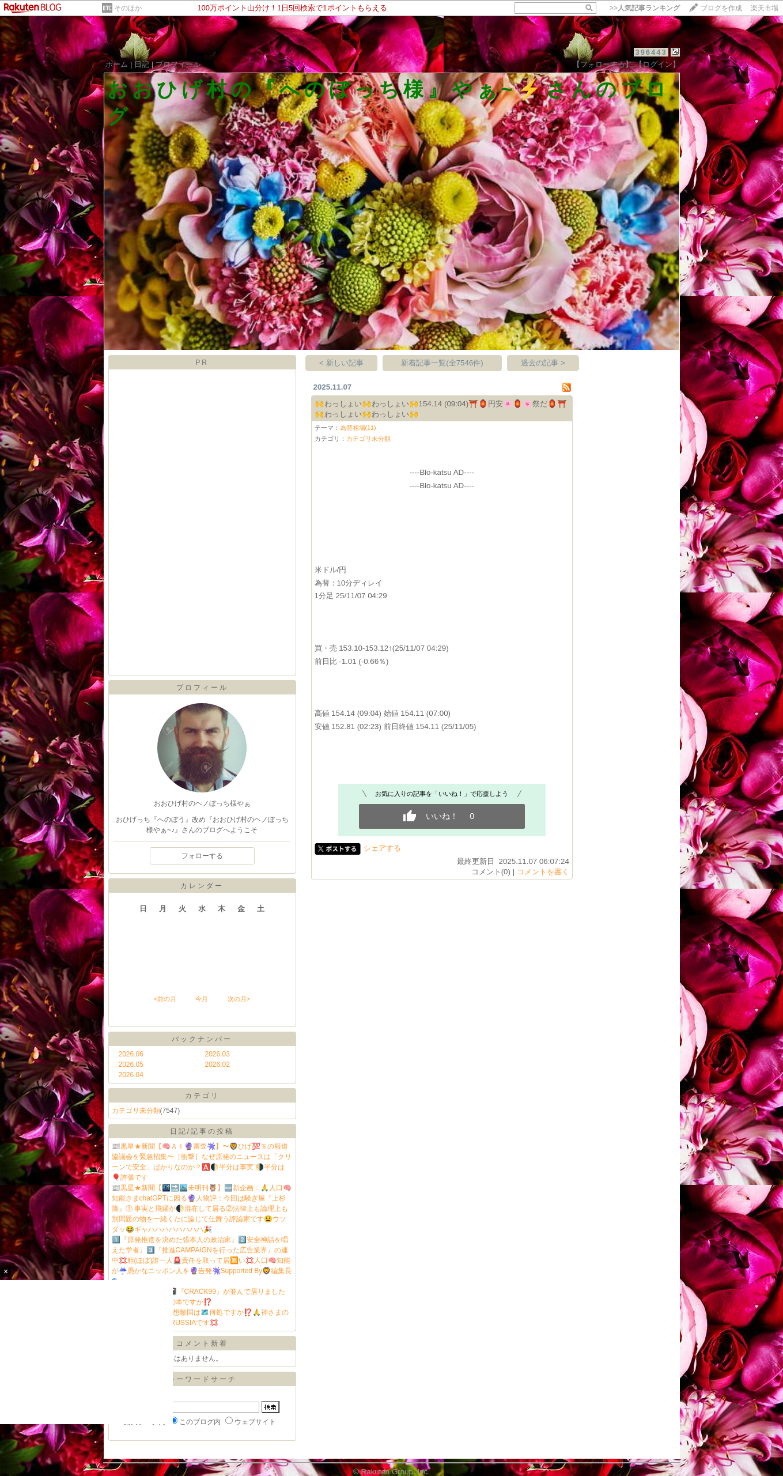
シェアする (382, 848)
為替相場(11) (358, 427)
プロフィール (178, 64)
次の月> (239, 998)
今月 (201, 998)
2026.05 (131, 1064)
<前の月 (165, 998)
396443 (651, 52)
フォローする (202, 856)
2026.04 (131, 1075)
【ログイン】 (657, 64)
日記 (141, 64)
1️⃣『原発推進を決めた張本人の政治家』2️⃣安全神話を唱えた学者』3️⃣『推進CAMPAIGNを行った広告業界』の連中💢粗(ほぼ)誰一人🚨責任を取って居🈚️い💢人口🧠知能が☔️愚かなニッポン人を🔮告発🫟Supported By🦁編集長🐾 (202, 1260)
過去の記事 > (543, 362)
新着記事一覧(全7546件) (442, 362)
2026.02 (217, 1064)
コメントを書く (543, 871)
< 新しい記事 (341, 362)
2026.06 (131, 1054)
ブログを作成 (721, 8)
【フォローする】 (603, 64)
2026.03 (217, 1054)
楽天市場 (764, 8)
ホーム (116, 64)
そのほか (128, 8)
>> (645, 8)
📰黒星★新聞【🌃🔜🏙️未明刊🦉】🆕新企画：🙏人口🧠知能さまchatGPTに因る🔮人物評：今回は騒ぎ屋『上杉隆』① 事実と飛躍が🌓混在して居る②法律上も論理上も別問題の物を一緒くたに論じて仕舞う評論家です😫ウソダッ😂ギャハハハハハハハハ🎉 (202, 1208)
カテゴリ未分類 (136, 1111)
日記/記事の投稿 (202, 1131)
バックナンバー (202, 1039)
